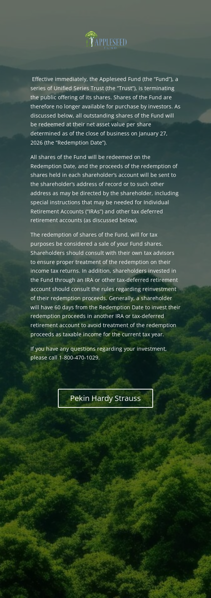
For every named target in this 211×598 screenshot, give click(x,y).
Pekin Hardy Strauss (105, 398)
